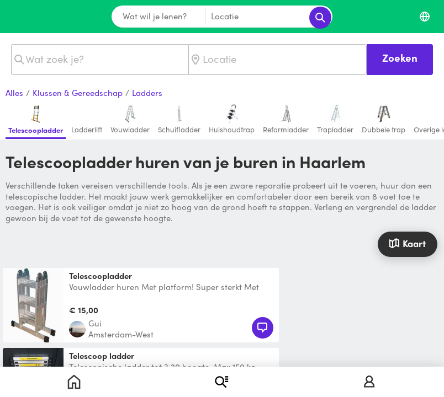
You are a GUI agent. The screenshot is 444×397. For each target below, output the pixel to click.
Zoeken (399, 57)
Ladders (147, 93)
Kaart (407, 243)
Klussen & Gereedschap (78, 93)
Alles (14, 93)
